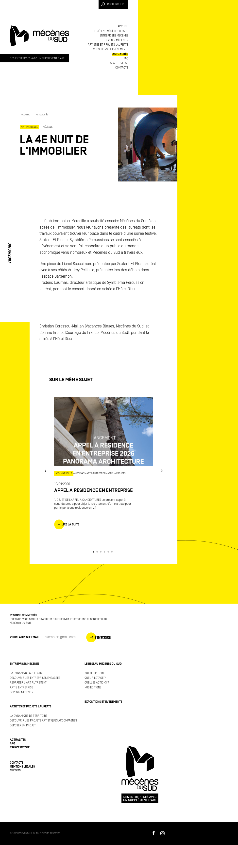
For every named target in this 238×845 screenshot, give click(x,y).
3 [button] (101, 551)
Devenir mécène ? (116, 40)
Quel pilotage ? (95, 678)
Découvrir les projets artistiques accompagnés (43, 720)
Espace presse (118, 63)
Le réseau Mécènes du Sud (110, 31)
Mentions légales (22, 766)
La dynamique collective (27, 673)
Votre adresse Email (24, 637)
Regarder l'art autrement (28, 682)
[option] (64, 134)
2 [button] (98, 551)
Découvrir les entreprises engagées (35, 678)
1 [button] (94, 551)
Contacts (121, 67)
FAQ (125, 58)
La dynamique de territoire (28, 716)
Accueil (123, 26)
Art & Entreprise (21, 687)
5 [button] (109, 551)
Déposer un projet (23, 725)
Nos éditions (93, 687)
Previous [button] (46, 471)
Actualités (120, 54)
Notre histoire (94, 673)
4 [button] (105, 551)
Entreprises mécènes (114, 35)
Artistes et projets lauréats (108, 44)
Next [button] (161, 471)
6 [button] (113, 551)
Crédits (15, 770)
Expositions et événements (110, 49)
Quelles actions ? (97, 682)
